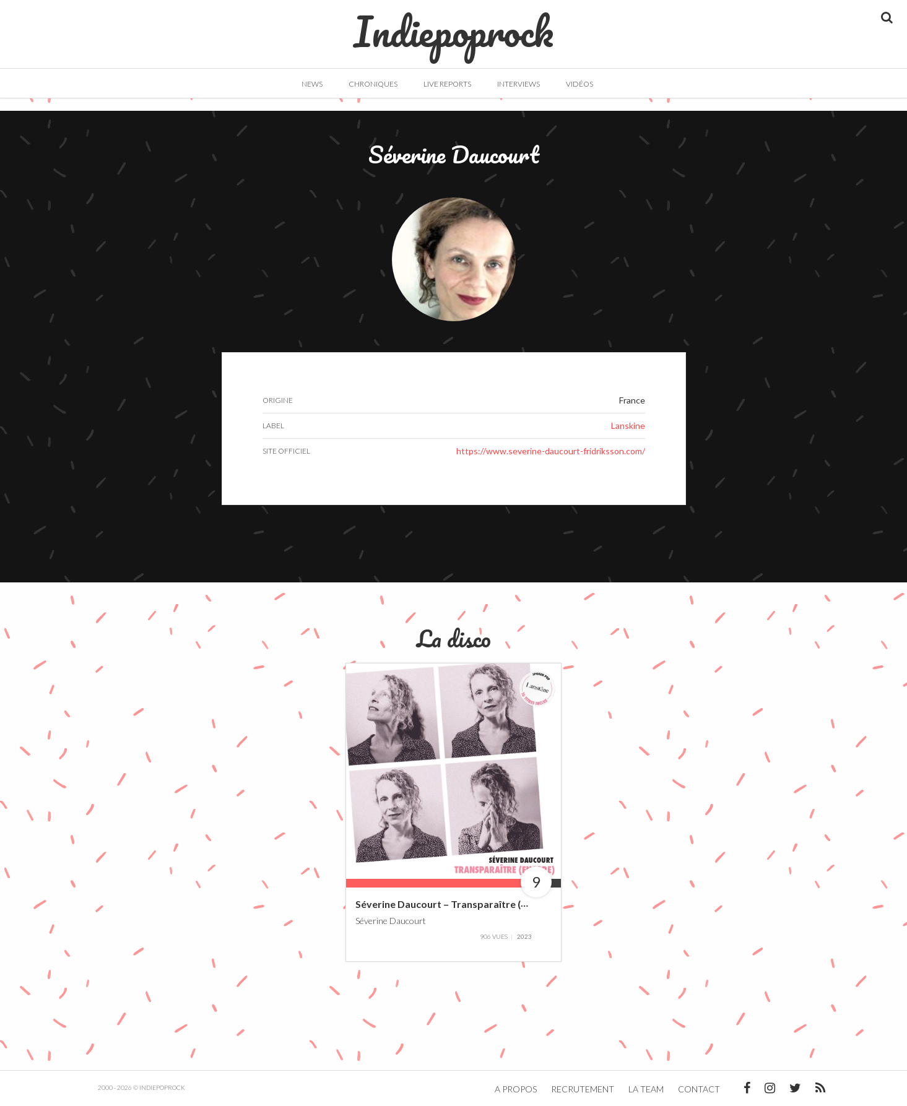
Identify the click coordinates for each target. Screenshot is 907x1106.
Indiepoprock (453, 25)
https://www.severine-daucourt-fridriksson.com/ (550, 451)
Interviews (518, 84)
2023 (524, 936)
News (312, 84)
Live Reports (447, 84)
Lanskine (628, 425)
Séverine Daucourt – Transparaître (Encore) (455, 904)
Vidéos (579, 84)
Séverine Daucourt (390, 920)
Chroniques (373, 84)
